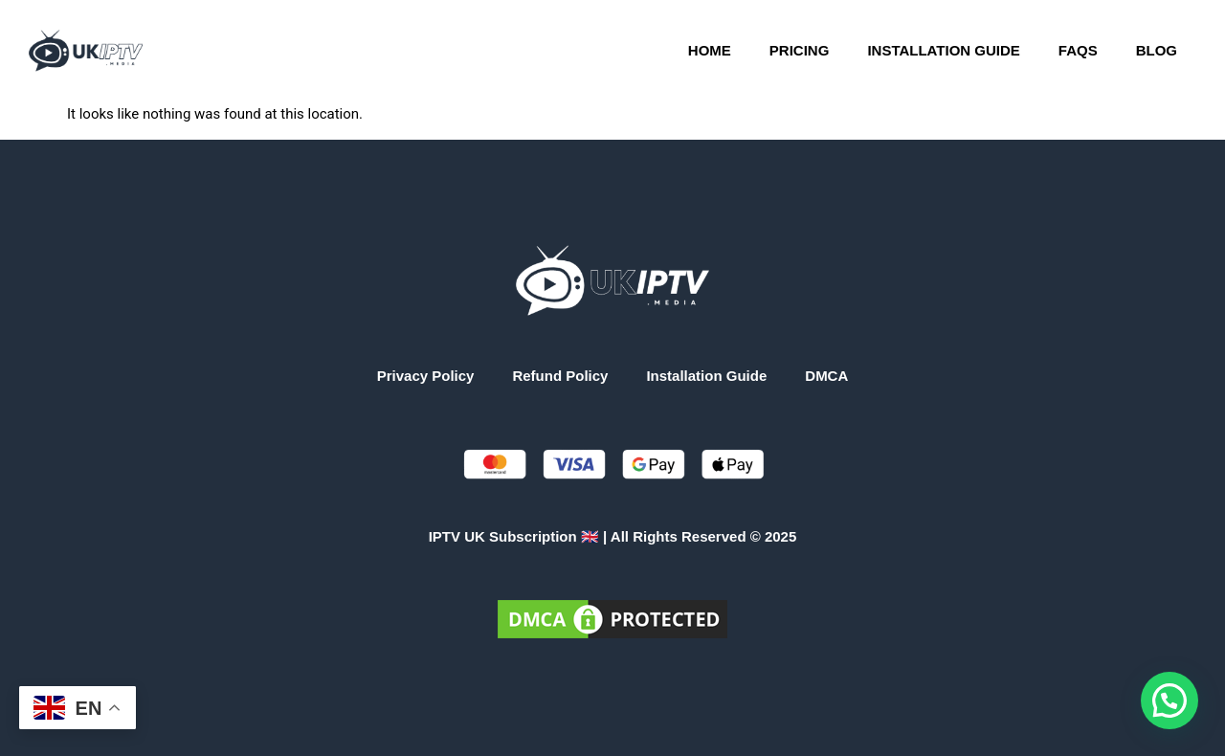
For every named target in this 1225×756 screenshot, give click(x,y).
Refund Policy (560, 375)
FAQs (1078, 50)
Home (709, 50)
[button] (1169, 700)
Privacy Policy (426, 375)
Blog (1156, 50)
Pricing (799, 50)
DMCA (826, 375)
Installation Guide (943, 50)
